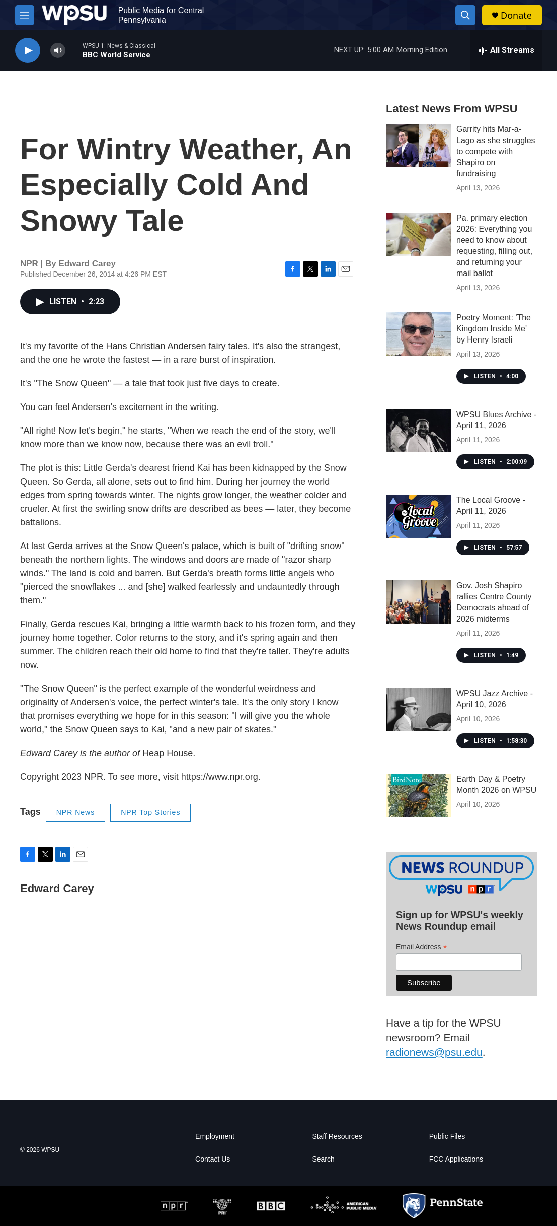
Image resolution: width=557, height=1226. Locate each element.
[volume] (57, 50)
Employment (214, 1136)
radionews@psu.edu (434, 1052)
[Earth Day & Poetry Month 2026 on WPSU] (418, 795)
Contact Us (212, 1159)
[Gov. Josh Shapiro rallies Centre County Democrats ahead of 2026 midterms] (418, 602)
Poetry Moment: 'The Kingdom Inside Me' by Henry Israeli (493, 328)
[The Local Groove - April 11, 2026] (418, 516)
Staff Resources (337, 1136)
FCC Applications (456, 1159)
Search (323, 1159)
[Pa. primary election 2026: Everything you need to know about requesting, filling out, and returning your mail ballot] (418, 234)
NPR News (75, 812)
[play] (28, 50)
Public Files (447, 1136)
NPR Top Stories (150, 812)
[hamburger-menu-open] (24, 15)
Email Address (421, 947)
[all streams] (506, 50)
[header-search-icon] (465, 15)
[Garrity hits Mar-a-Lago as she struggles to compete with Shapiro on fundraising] (418, 145)
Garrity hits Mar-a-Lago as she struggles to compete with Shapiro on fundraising (495, 151)
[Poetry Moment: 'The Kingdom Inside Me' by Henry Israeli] (418, 334)
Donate (516, 15)
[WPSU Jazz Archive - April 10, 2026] (418, 709)
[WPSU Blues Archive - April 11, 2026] (418, 430)
